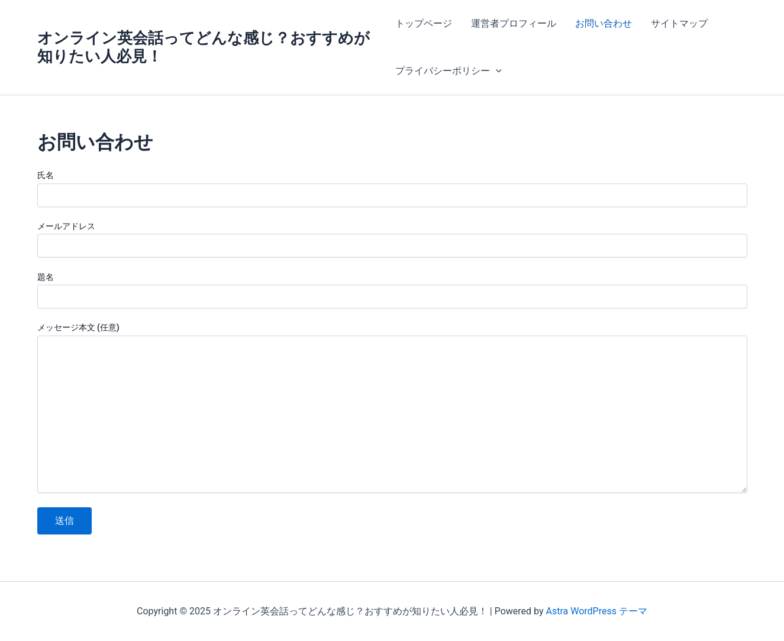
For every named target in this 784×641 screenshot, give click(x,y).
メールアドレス (392, 239)
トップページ (423, 23)
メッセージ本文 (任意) (392, 409)
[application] (496, 71)
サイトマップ (679, 23)
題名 (392, 290)
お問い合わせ (603, 23)
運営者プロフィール (513, 23)
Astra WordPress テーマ (596, 611)
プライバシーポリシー (448, 71)
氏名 (392, 188)
